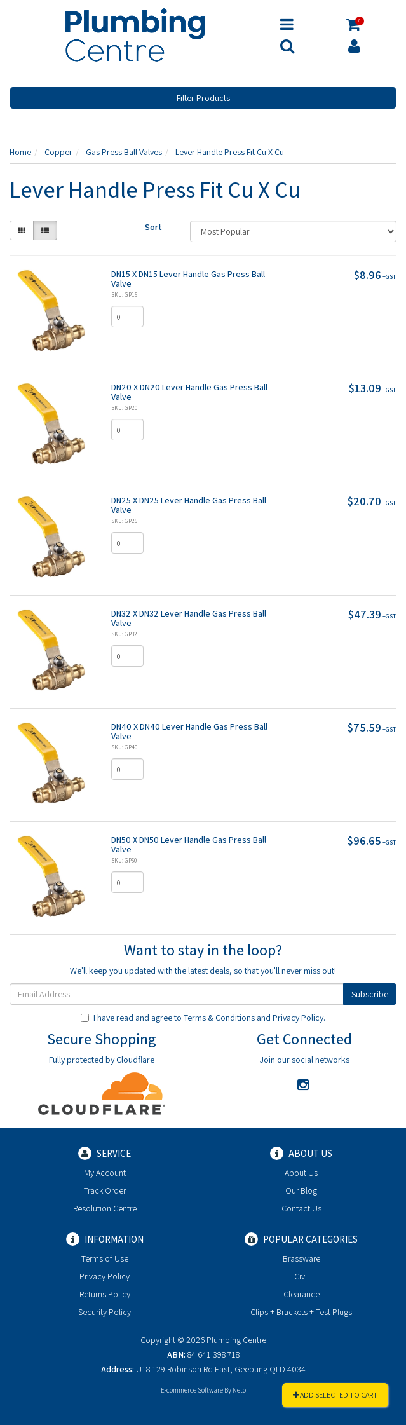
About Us (301, 1172)
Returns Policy (104, 1294)
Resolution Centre (105, 1208)
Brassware (301, 1258)
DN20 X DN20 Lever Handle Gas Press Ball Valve (189, 391)
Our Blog (301, 1190)
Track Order (105, 1190)
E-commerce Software (192, 1390)
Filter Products (203, 98)
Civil (301, 1276)
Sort (153, 227)
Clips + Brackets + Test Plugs (301, 1312)
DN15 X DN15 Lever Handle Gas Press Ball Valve (188, 278)
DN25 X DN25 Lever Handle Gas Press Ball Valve (188, 504)
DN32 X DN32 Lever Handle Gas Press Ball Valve (188, 618)
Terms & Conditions (219, 1017)
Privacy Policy (298, 1017)
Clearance (301, 1294)
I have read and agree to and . (203, 1017)
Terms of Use (104, 1258)
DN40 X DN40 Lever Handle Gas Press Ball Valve (189, 731)
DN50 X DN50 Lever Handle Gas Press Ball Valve (188, 844)
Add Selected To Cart (335, 1395)
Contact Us (301, 1208)
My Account (105, 1172)
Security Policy (104, 1312)
